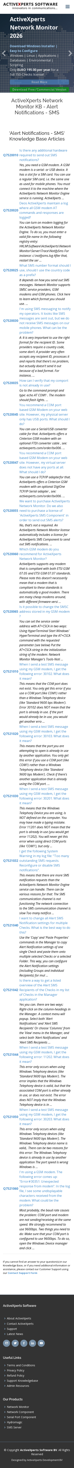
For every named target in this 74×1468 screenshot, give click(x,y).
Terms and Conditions (21, 1365)
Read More (40, 84)
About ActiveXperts (19, 1318)
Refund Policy (15, 1375)
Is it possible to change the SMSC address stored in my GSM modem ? (44, 611)
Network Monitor (18, 1407)
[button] (3, 53)
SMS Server (14, 1427)
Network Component (20, 1412)
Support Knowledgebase (22, 1380)
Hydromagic (14, 1422)
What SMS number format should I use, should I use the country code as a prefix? (45, 270)
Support (12, 1328)
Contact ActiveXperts (20, 1323)
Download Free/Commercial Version (39, 92)
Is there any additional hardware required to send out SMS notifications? (43, 155)
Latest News (15, 1334)
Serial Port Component (21, 1417)
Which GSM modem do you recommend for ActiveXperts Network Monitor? (40, 554)
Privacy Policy (15, 1370)
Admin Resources (18, 1385)
